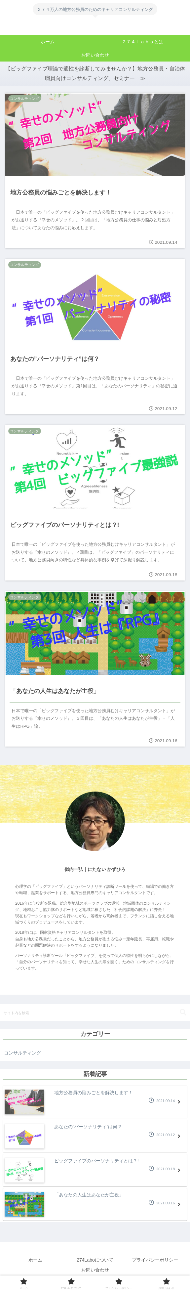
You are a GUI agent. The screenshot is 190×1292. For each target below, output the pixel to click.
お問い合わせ (95, 1270)
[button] (183, 1013)
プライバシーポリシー (155, 1261)
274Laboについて (95, 1261)
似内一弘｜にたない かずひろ (95, 870)
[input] (95, 1013)
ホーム (35, 1261)
